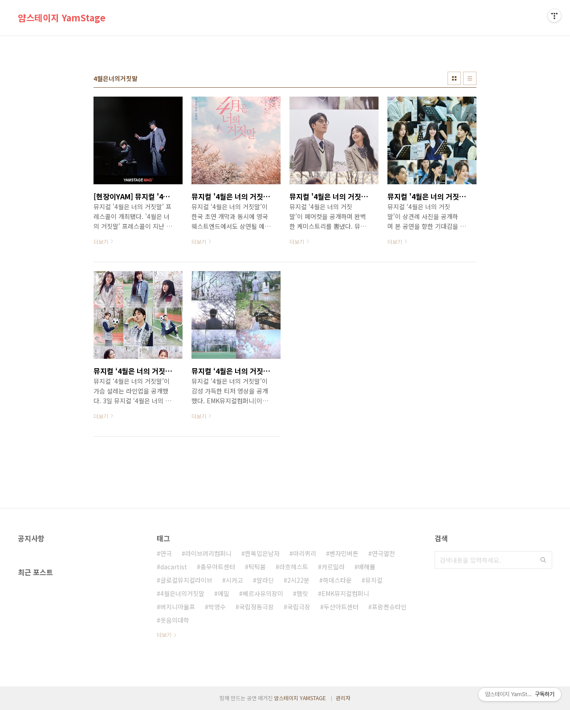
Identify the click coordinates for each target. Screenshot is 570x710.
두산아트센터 (341, 606)
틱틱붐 (257, 566)
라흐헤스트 (293, 566)
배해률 (366, 566)
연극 (166, 553)
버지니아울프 (177, 606)
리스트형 (469, 78)
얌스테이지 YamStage (62, 18)
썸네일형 (454, 78)
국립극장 (298, 606)
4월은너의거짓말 (182, 593)
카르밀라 (333, 566)
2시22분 (298, 580)
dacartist (173, 566)
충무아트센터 (217, 566)
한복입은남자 (262, 553)
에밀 (223, 593)
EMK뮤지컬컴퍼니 (345, 593)
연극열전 (383, 553)
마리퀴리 (304, 553)
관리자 (343, 698)
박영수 (217, 606)
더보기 (164, 634)
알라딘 (265, 580)
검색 (543, 560)
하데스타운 (337, 580)
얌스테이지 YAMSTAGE (300, 698)
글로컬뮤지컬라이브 (186, 580)
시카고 (234, 580)
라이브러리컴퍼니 (208, 553)
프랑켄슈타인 (389, 606)
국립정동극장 (256, 606)
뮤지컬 (374, 580)
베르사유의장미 (263, 593)
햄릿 (302, 593)
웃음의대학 (174, 620)
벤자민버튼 (344, 553)
